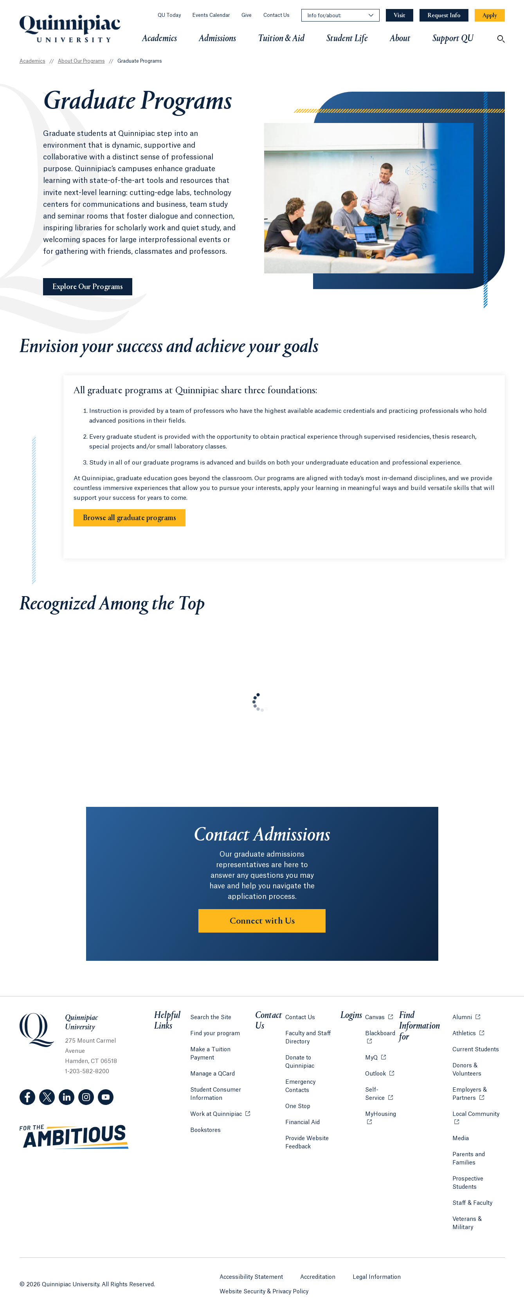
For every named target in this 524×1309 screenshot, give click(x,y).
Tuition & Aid (281, 38)
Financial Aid (303, 1111)
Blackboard (380, 1038)
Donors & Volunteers (465, 1075)
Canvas (378, 1022)
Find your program (215, 1038)
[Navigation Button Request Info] (444, 15)
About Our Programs (81, 61)
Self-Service (380, 1099)
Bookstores (205, 1126)
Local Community (477, 1119)
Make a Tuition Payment (223, 1055)
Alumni (465, 1022)
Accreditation (318, 1271)
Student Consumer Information (215, 1091)
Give (246, 15)
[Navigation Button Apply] (490, 15)
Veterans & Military (477, 1224)
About (400, 38)
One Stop (299, 1095)
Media (459, 1143)
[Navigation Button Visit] (399, 15)
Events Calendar (211, 15)
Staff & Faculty (471, 1208)
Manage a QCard (212, 1071)
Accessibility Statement (251, 1271)
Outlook (378, 1078)
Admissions (217, 38)
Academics (159, 38)
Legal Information (377, 1271)
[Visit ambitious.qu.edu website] (74, 1145)
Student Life (347, 38)
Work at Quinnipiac (220, 1110)
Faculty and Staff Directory (309, 1043)
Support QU (453, 38)
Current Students (474, 1055)
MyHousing (380, 1123)
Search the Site (210, 1022)
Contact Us (276, 15)
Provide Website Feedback (308, 1131)
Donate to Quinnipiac (314, 1063)
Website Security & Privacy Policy (264, 1286)
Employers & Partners (477, 1099)
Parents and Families (467, 1164)
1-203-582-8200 (87, 1080)
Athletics (467, 1038)
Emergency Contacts (314, 1079)
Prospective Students (466, 1188)
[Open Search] (501, 39)
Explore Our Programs (92, 286)
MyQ (374, 1062)
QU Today (169, 15)
